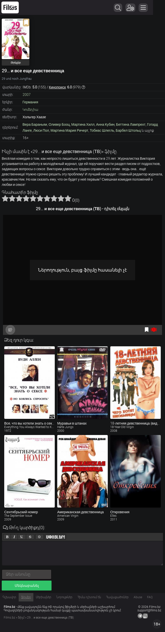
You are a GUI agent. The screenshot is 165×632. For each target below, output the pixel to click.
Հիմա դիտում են (89, 597)
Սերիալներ (43, 597)
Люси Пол (41, 130)
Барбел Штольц (128, 130)
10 (67, 198)
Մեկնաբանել (27, 586)
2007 (27, 95)
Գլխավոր (9, 597)
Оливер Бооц (59, 124)
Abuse (138, 597)
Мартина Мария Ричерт (69, 130)
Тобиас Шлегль (102, 130)
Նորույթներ (64, 597)
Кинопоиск (57, 87)
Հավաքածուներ (117, 597)
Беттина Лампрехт (130, 124)
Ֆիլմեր (26, 597)
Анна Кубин (105, 124)
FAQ (150, 597)
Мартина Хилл (83, 124)
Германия (30, 102)
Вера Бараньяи (35, 124)
